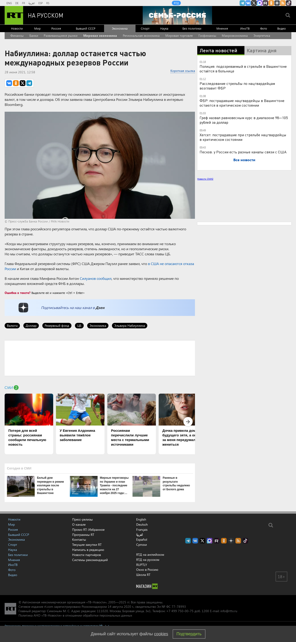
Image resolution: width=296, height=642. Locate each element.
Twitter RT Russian (254, 3)
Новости (17, 28)
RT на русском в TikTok (288, 3)
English (141, 519)
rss (283, 3)
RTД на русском (147, 559)
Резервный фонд (57, 325)
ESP (40, 3)
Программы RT (83, 534)
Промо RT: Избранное (88, 529)
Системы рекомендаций (90, 560)
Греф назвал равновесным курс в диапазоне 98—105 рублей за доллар (244, 120)
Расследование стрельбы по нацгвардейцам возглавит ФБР (237, 85)
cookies (161, 634)
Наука (164, 28)
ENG (9, 3)
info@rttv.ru (228, 611)
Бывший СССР (85, 28)
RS (47, 3)
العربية (31, 3)
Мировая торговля (179, 35)
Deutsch (142, 524)
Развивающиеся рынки (60, 35)
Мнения (222, 28)
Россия (56, 28)
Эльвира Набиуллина (129, 325)
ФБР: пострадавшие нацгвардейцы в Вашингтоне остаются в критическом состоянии (242, 103)
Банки (33, 35)
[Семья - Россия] (177, 15)
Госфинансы (207, 35)
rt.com (48, 606)
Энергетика (261, 35)
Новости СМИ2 (205, 178)
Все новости (244, 159)
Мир (37, 28)
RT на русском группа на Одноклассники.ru (271, 3)
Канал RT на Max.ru (259, 3)
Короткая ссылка (182, 70)
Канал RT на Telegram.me (242, 3)
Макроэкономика (235, 35)
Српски (141, 544)
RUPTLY (141, 564)
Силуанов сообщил (95, 278)
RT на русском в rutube (265, 3)
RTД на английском (150, 554)
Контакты (79, 539)
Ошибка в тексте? (18, 293)
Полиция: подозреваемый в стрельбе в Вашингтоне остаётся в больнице (243, 68)
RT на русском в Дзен (277, 3)
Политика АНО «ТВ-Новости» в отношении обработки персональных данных (75, 615)
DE (16, 3)
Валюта (12, 325)
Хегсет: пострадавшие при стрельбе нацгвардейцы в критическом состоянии (243, 137)
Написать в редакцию (88, 549)
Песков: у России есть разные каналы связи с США (243, 151)
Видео (281, 28)
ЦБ (79, 325)
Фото (263, 28)
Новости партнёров (86, 554)
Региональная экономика (141, 35)
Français (142, 529)
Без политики (191, 28)
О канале (79, 524)
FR (23, 3)
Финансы (17, 35)
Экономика (120, 28)
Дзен (100, 307)
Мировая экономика (100, 35)
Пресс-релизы (82, 519)
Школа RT (143, 574)
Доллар (31, 325)
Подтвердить (188, 634)
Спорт (145, 28)
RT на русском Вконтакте (248, 3)
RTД (176, 3)
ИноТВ (245, 28)
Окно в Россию (147, 569)
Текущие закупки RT (87, 544)
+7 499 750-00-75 (180, 611)
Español (141, 539)
